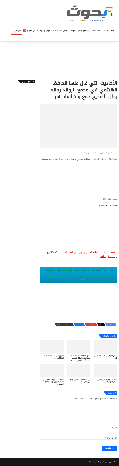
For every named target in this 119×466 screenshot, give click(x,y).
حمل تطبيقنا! (16, 30)
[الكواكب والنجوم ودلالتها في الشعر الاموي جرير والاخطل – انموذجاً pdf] (52, 370)
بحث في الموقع (30, 30)
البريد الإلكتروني (111, 437)
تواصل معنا (63, 30)
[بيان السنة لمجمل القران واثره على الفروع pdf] (78, 370)
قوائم (73, 30)
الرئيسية (113, 30)
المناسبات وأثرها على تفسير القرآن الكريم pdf (107, 380)
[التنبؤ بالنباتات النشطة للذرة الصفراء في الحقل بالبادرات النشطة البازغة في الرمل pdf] (78, 346)
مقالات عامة (95, 30)
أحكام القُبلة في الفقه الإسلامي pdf (105, 357)
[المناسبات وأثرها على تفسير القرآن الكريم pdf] (105, 370)
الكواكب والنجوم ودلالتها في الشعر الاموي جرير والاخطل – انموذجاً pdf (53, 382)
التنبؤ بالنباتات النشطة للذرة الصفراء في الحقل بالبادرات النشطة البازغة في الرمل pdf (80, 358)
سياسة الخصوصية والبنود (49, 30)
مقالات (106, 30)
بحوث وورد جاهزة (84, 30)
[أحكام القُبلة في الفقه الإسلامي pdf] (105, 346)
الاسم (114, 427)
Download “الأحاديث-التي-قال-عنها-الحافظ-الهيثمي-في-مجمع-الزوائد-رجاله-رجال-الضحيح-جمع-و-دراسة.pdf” (78, 274)
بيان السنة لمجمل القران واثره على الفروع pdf (80, 380)
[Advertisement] (59, 60)
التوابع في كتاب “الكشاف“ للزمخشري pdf (54, 357)
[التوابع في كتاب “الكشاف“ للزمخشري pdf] (52, 346)
